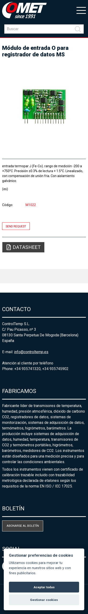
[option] (44, 106)
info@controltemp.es (31, 352)
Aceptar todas (44, 587)
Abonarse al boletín (23, 525)
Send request (16, 226)
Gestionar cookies (44, 600)
